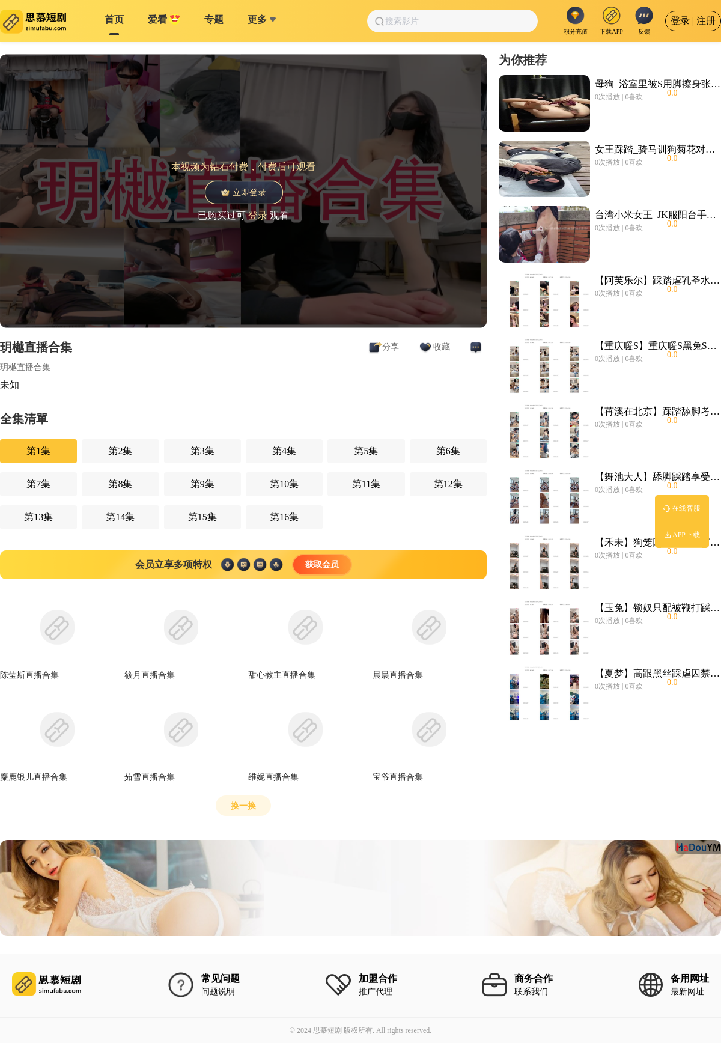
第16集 (284, 517)
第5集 (366, 451)
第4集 (284, 451)
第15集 (202, 517)
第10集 (284, 484)
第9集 (202, 484)
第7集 (38, 484)
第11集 (366, 484)
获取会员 (322, 564)
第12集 (448, 484)
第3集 (202, 451)
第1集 (38, 451)
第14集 (120, 517)
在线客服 (682, 508)
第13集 (38, 517)
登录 (257, 215)
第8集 (120, 484)
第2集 (120, 451)
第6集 (448, 451)
